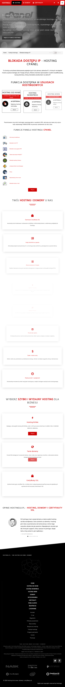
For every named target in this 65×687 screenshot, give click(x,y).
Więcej (32, 182)
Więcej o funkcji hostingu (12, 38)
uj (6, 3)
